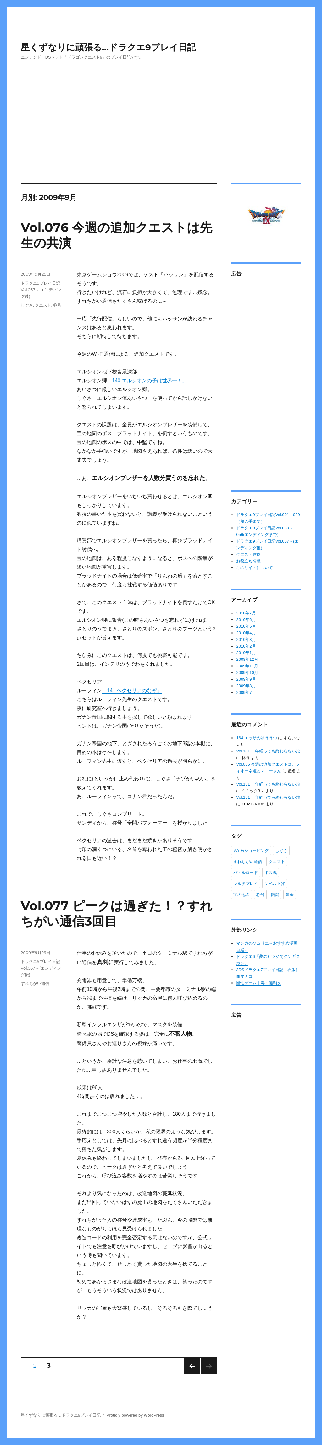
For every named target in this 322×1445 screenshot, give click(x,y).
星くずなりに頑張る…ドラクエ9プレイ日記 (108, 47)
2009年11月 (247, 666)
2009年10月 (247, 672)
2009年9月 (246, 679)
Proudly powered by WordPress (135, 1415)
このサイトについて (254, 567)
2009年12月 (247, 659)
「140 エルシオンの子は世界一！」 (147, 380)
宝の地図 (241, 894)
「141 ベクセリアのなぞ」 (132, 690)
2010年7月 (246, 613)
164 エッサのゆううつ (256, 737)
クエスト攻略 (248, 554)
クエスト (43, 305)
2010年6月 (246, 619)
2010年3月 (246, 639)
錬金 (290, 894)
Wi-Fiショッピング (251, 850)
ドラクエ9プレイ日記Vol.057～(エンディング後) (41, 289)
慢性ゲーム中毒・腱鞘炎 (258, 983)
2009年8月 (246, 685)
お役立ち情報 (248, 561)
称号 (57, 305)
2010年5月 (246, 626)
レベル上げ (274, 883)
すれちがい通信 (35, 983)
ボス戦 (270, 872)
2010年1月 (246, 652)
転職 (275, 894)
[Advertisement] (161, 112)
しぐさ (27, 305)
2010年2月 (246, 646)
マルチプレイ (245, 883)
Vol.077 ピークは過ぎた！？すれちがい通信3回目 (117, 913)
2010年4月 (246, 632)
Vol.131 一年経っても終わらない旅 (268, 751)
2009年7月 (246, 692)
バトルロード (245, 872)
